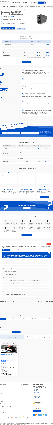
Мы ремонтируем (4, 6)
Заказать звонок (26, 208)
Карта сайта (2, 412)
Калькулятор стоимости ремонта (5, 406)
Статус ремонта (50, 6)
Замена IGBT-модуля (6, 55)
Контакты (43, 6)
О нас (19, 6)
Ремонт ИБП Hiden (24, 386)
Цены (16, 6)
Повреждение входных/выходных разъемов (21, 158)
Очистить (49, 243)
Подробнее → (47, 148)
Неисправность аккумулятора (20, 148)
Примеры (1, 393)
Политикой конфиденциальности (20, 333)
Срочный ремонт (12, 6)
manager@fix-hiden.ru (37, 397)
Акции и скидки (32, 6)
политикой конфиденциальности (14, 134)
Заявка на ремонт (38, 6)
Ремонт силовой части (7, 52)
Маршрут (3, 360)
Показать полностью (3, 310)
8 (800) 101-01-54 (36, 392)
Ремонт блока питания (7, 44)
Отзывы (22, 6)
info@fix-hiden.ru (36, 395)
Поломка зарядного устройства (21, 152)
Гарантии (28, 6)
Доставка (25, 6)
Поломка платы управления (20, 161)
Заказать (48, 44)
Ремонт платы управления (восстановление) (10, 49)
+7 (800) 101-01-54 (33, 2)
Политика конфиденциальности (26, 420)
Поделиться (34, 415)
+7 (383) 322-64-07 (25, 2)
